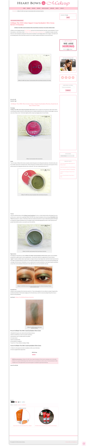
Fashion (33, 8)
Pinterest (73, 77)
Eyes (16, 11)
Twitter (62, 77)
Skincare (52, 8)
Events (57, 8)
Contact (62, 8)
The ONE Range (27, 30)
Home (24, 8)
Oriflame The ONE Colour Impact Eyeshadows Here (35, 32)
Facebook (66, 77)
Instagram (69, 77)
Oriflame (18, 20)
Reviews (38, 8)
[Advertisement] (34, 15)
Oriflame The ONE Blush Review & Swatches (24, 297)
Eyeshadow (15, 20)
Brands (28, 8)
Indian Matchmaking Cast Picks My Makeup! (67, 167)
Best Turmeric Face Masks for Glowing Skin (67, 169)
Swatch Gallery (45, 8)
